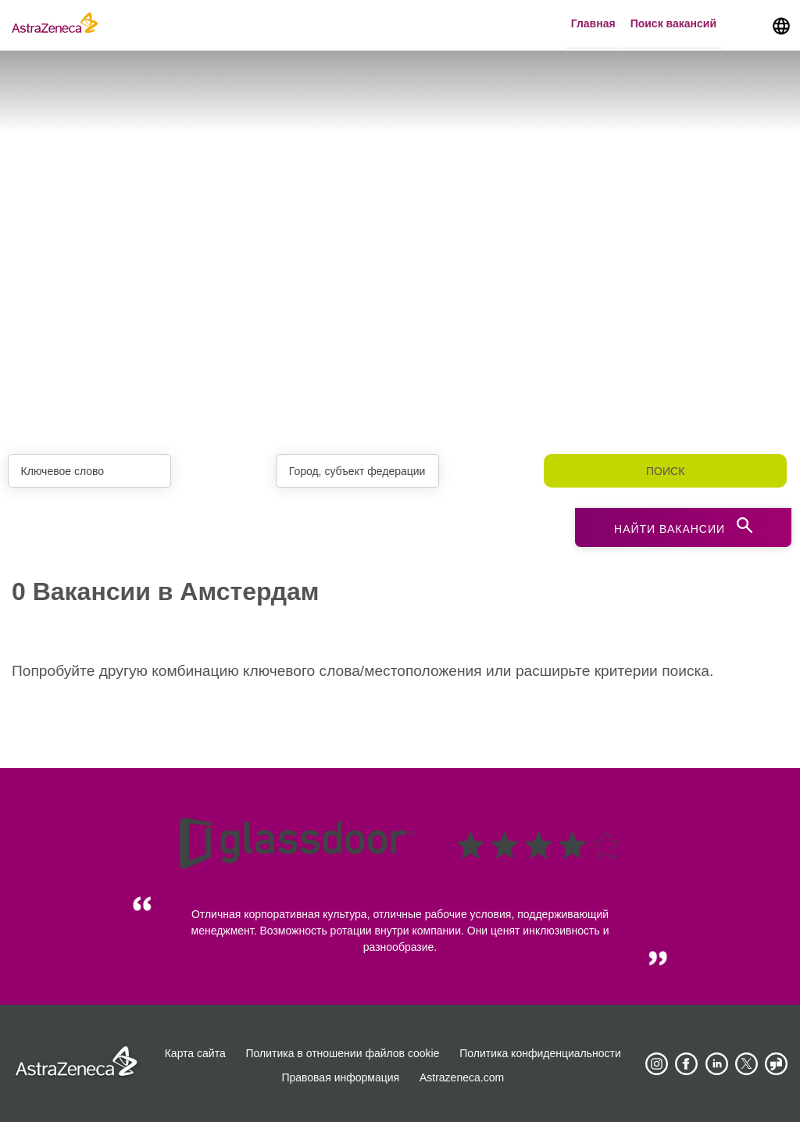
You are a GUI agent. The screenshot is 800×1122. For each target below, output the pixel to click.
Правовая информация (340, 1077)
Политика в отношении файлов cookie (343, 1053)
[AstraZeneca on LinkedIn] (716, 1064)
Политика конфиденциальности (540, 1053)
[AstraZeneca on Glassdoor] (776, 1064)
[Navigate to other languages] (781, 25)
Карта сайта (195, 1053)
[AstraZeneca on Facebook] (686, 1064)
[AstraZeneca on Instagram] (656, 1064)
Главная (593, 24)
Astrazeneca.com (462, 1077)
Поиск (665, 471)
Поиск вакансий (673, 24)
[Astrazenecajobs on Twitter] (747, 1064)
